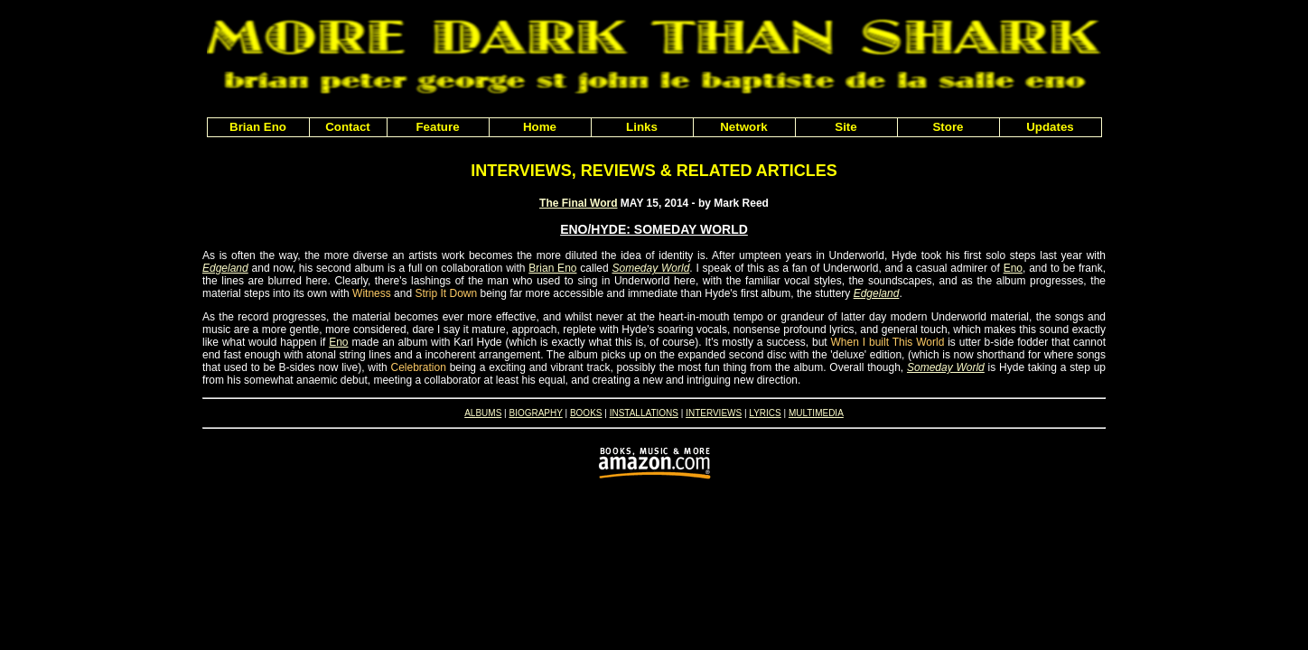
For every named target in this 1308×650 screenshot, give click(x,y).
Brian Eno (552, 268)
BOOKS (586, 413)
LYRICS (764, 413)
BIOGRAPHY (535, 413)
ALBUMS (482, 413)
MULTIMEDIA (816, 413)
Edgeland (225, 268)
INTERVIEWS (714, 413)
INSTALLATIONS (644, 413)
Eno (1013, 268)
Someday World (650, 268)
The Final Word (578, 203)
